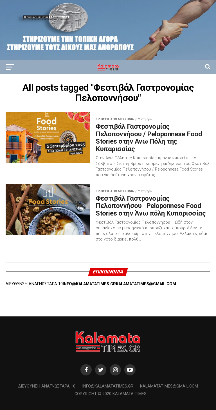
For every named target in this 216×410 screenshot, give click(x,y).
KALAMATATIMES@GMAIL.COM (146, 284)
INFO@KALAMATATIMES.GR (89, 284)
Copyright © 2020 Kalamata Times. (111, 393)
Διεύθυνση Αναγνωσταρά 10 (46, 386)
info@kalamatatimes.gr (107, 386)
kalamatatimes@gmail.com (169, 386)
